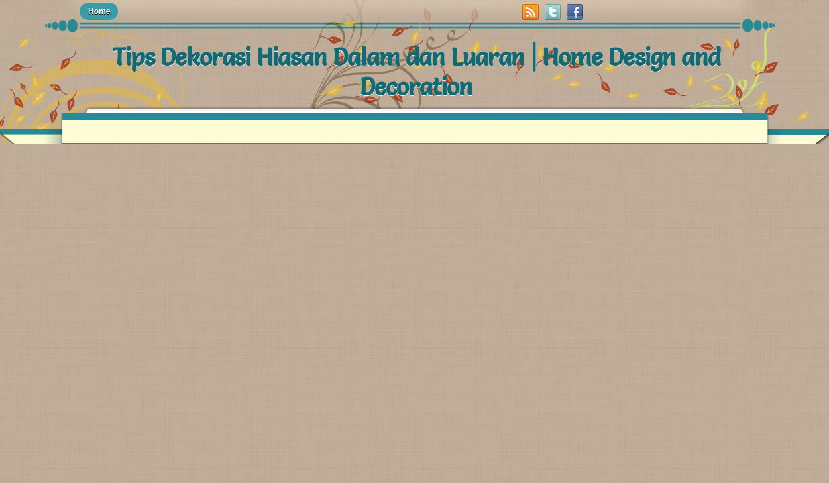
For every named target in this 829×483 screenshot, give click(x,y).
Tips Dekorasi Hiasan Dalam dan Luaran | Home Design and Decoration (416, 71)
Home (99, 11)
